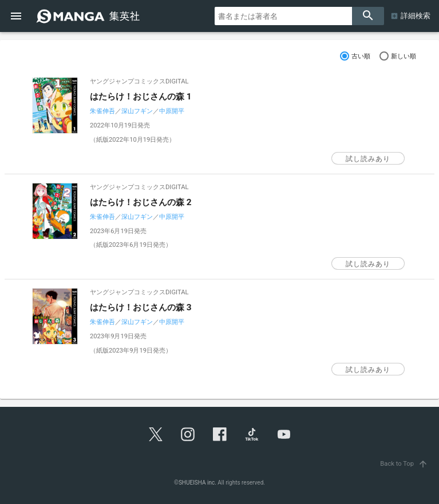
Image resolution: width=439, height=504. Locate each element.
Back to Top (405, 463)
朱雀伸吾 (102, 111)
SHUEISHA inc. (197, 482)
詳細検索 (415, 15)
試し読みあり (368, 159)
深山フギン (137, 111)
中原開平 (171, 111)
